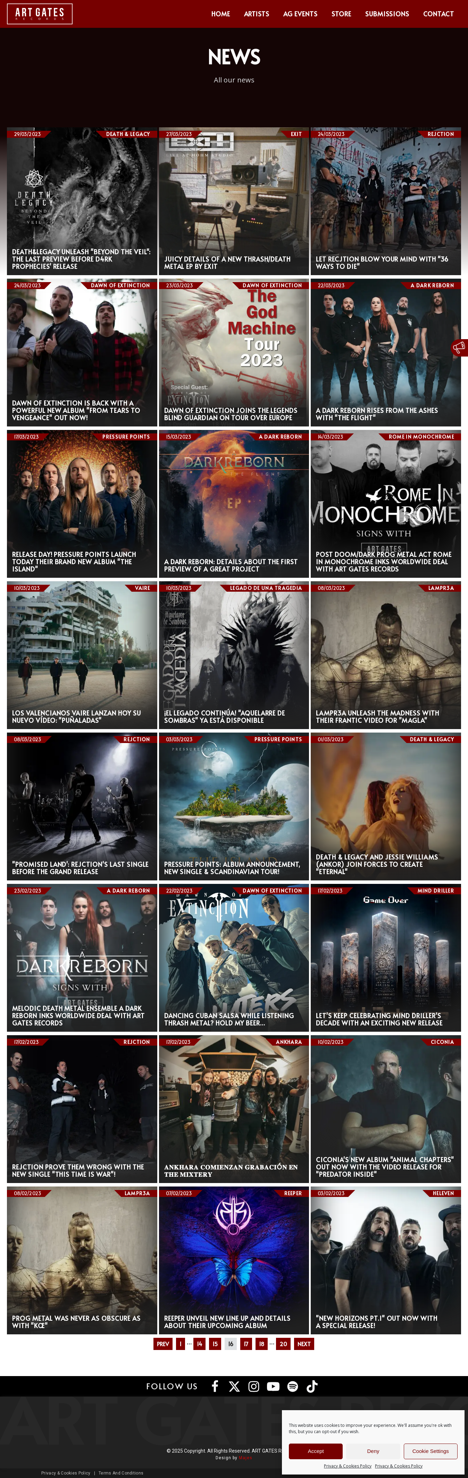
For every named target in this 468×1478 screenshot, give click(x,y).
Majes (245, 1457)
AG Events (300, 13)
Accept (316, 1451)
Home (220, 13)
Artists (257, 13)
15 (215, 1344)
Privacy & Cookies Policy (347, 1466)
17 (246, 1344)
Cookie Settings (430, 1451)
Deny (373, 1451)
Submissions (387, 13)
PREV (163, 1344)
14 (199, 1344)
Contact (438, 13)
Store (341, 13)
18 (261, 1344)
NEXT (304, 1344)
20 (283, 1344)
